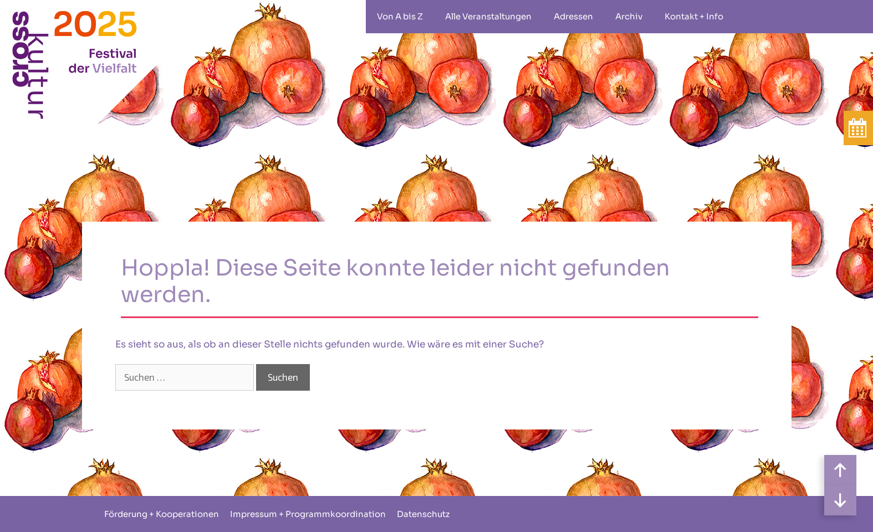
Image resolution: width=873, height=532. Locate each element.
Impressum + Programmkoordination (308, 514)
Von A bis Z (400, 16)
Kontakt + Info (694, 16)
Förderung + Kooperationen (161, 514)
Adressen (573, 16)
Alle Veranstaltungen (488, 16)
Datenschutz (423, 514)
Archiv (628, 16)
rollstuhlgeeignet (751, 16)
